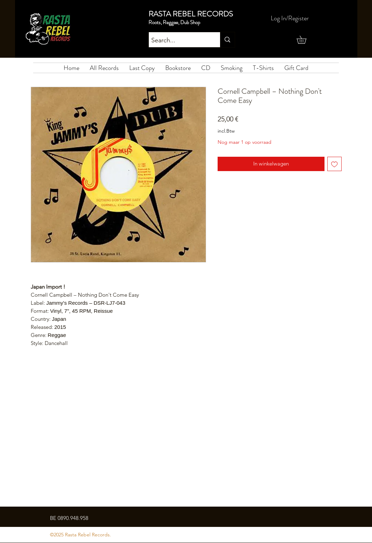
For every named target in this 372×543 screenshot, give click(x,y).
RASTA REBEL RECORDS (190, 13)
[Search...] (178, 40)
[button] (305, 40)
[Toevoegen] (334, 164)
